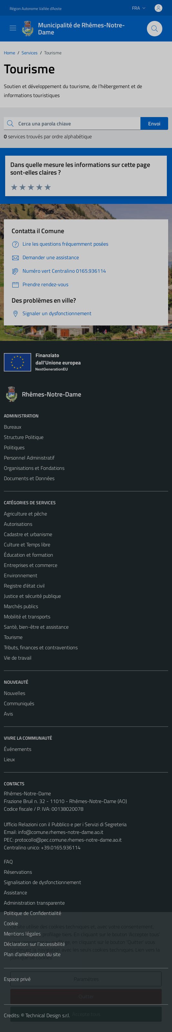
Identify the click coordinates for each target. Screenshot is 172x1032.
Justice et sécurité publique (32, 596)
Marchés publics (21, 606)
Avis (8, 713)
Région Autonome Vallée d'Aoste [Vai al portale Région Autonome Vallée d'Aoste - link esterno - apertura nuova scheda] (36, 8)
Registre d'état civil (24, 585)
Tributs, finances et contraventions (41, 647)
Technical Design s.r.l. (47, 1015)
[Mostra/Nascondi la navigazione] (13, 28)
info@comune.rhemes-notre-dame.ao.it (60, 832)
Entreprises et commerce (30, 565)
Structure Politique (23, 437)
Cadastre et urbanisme (28, 534)
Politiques (14, 447)
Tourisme (13, 637)
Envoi (154, 123)
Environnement (20, 575)
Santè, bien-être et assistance (36, 627)
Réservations (18, 872)
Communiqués (19, 703)
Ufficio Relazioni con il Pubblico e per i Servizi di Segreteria (65, 824)
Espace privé (17, 979)
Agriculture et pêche (25, 513)
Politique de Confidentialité (32, 913)
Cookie (11, 923)
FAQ (8, 861)
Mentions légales (22, 933)
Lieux (9, 759)
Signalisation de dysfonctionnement (42, 882)
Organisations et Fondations (34, 468)
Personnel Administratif (29, 457)
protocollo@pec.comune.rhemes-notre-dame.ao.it (68, 840)
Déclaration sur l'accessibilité (34, 944)
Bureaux (12, 427)
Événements (17, 749)
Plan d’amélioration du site (32, 954)
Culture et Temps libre (27, 544)
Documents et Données (29, 478)
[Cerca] (154, 28)
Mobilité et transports (27, 616)
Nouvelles (14, 693)
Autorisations (18, 524)
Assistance (15, 892)
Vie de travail (18, 658)
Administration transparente (34, 903)
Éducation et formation (28, 555)
